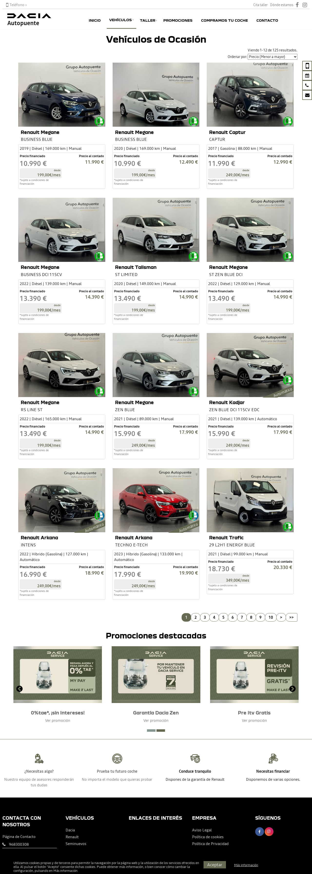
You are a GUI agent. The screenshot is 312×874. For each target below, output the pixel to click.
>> (291, 617)
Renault (72, 836)
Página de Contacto (19, 836)
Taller (147, 20)
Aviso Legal (202, 830)
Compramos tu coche (224, 20)
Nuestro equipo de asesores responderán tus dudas (39, 782)
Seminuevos (76, 843)
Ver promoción (57, 720)
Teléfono (15, 4)
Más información (65, 870)
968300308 (19, 844)
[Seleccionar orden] (272, 57)
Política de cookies (208, 836)
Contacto (267, 20)
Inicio (95, 20)
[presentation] (19, 689)
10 (271, 617)
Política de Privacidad (210, 843)
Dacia (70, 830)
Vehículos (120, 20)
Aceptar (214, 865)
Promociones (178, 20)
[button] (151, 730)
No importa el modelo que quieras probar (117, 779)
